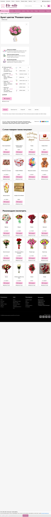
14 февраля (23, 123)
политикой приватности (45, 513)
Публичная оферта (16, 303)
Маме (9, 122)
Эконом (11, 10)
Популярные (18, 10)
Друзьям (19, 122)
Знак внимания (5, 123)
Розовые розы (5, 122)
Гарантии (2, 305)
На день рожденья (29, 305)
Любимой (15, 122)
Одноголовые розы (26, 121)
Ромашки (27, 302)
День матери (17, 123)
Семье (12, 122)
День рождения (24, 122)
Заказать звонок (41, 303)
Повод (36, 10)
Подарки (48, 10)
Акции (14, 299)
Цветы (23, 10)
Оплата (2, 302)
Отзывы (2, 306)
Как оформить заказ (17, 301)
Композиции (42, 10)
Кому (32, 10)
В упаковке (20, 121)
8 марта (26, 123)
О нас (2, 299)
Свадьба (10, 123)
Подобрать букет (29, 299)
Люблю (13, 123)
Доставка (2, 301)
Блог (14, 308)
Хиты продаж (12, 121)
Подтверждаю (25, 515)
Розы (28, 10)
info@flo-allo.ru (41, 302)
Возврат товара (4, 303)
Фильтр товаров (4, 10)
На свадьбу (28, 306)
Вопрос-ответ (15, 302)
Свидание (29, 122)
